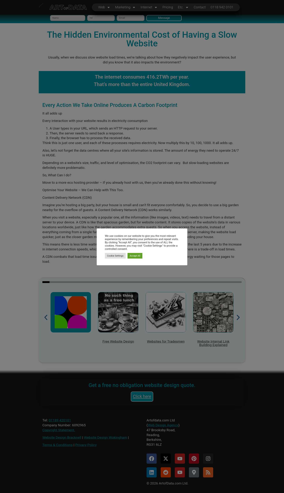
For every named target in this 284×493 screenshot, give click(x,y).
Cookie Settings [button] (115, 255)
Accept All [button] (135, 255)
